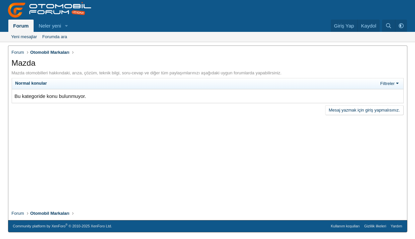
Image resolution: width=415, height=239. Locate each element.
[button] (66, 26)
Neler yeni (50, 26)
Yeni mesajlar (24, 36)
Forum (21, 26)
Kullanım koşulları (345, 226)
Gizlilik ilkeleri (375, 226)
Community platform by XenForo (62, 225)
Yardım (396, 226)
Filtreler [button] (387, 83)
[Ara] (388, 26)
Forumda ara (54, 36)
